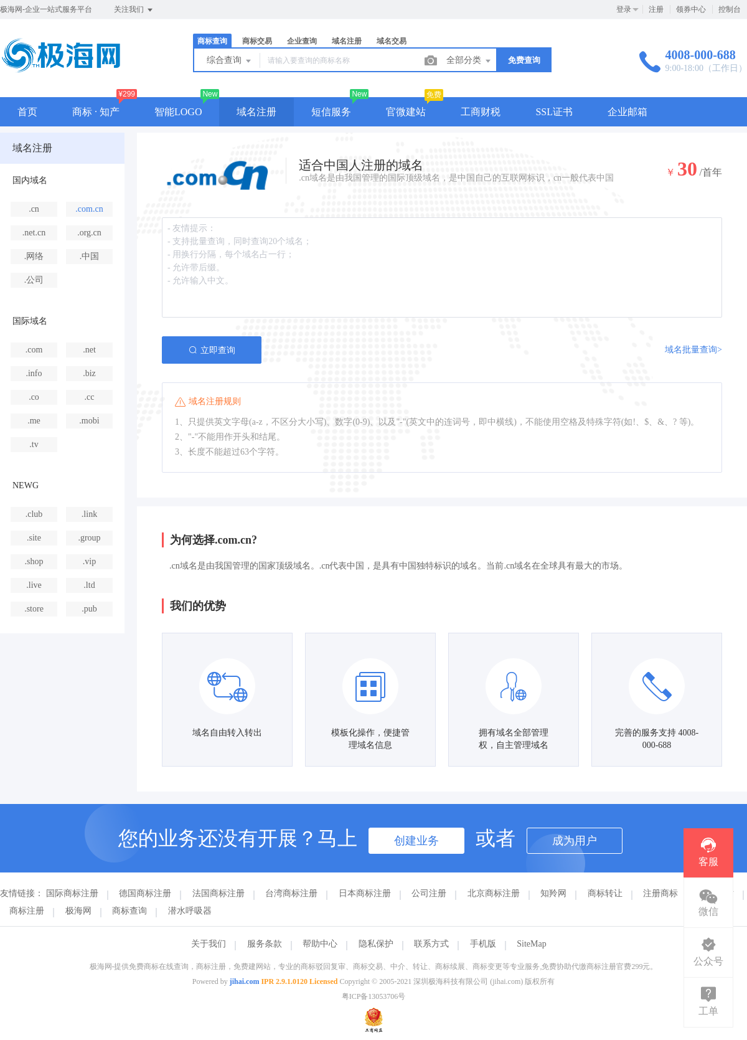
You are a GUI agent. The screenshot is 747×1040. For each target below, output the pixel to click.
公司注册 (428, 893)
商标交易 (257, 41)
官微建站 (406, 111)
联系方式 (431, 943)
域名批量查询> (693, 349)
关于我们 (208, 943)
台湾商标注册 (291, 893)
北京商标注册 (493, 893)
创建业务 (416, 840)
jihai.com (245, 981)
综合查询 (230, 61)
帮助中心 (320, 943)
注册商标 (660, 893)
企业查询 (302, 41)
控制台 (729, 9)
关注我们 (134, 10)
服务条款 (264, 943)
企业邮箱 (627, 111)
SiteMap (531, 943)
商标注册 (26, 910)
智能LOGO (178, 111)
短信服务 (331, 111)
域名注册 (347, 41)
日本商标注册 (365, 893)
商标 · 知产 (96, 111)
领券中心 (691, 9)
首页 (27, 111)
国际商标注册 (72, 893)
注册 (656, 9)
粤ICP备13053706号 (374, 996)
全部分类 (469, 61)
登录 (623, 9)
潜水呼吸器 (190, 910)
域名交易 (391, 41)
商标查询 (212, 41)
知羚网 (553, 893)
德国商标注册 (145, 893)
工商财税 (480, 111)
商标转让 (605, 893)
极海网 (78, 910)
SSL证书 (554, 111)
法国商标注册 (218, 893)
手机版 (483, 943)
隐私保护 (376, 943)
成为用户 (574, 840)
